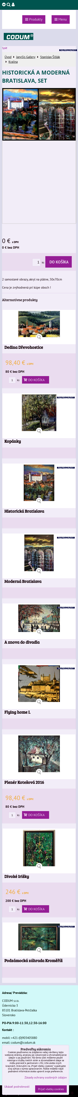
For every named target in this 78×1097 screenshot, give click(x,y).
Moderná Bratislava (22, 581)
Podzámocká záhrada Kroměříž (33, 960)
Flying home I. (17, 712)
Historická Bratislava (24, 511)
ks (38, 262)
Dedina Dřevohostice (23, 347)
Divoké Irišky (16, 876)
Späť (4, 48)
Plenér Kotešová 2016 (24, 782)
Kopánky (12, 441)
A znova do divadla (22, 642)
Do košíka (58, 261)
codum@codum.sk (23, 1042)
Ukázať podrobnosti (17, 1086)
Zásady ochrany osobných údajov (46, 1077)
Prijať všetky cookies (51, 1089)
